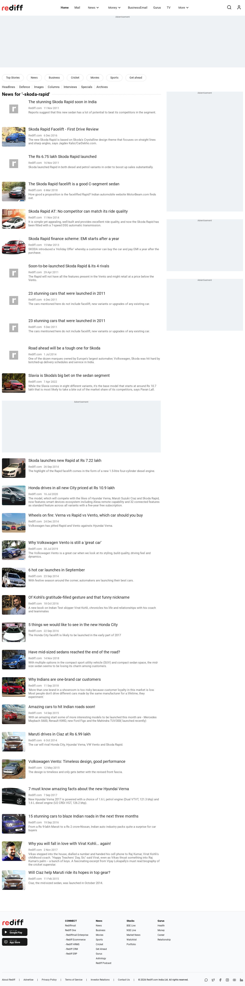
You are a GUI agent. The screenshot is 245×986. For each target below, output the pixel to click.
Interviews (70, 87)
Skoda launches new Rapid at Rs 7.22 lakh (64, 460)
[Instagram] (227, 980)
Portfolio (131, 944)
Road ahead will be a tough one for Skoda (64, 348)
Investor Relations (100, 979)
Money (114, 7)
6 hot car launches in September (56, 570)
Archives (102, 87)
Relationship (164, 939)
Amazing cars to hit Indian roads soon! (61, 707)
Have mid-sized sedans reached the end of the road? (74, 652)
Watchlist (132, 939)
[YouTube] (234, 980)
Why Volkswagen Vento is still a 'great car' (64, 542)
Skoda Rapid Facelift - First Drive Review (63, 129)
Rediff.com (152, 979)
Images (39, 87)
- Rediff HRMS (72, 944)
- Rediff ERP (71, 953)
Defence (24, 87)
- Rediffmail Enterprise (76, 935)
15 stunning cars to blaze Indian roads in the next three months (83, 816)
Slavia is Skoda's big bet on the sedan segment (69, 375)
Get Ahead (101, 949)
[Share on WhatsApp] (206, 980)
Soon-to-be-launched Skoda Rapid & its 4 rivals (68, 266)
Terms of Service (73, 979)
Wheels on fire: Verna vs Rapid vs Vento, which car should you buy (85, 515)
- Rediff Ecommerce (75, 939)
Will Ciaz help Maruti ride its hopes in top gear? (69, 872)
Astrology (101, 958)
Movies (95, 77)
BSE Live (131, 925)
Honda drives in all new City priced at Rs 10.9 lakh (71, 488)
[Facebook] (220, 980)
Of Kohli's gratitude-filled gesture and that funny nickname (79, 597)
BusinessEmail (137, 7)
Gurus (157, 7)
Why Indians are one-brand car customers (64, 679)
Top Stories (13, 77)
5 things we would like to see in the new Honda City (73, 624)
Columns (54, 87)
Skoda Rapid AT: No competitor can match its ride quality (78, 211)
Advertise (28, 979)
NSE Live (131, 930)
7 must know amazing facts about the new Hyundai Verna (78, 789)
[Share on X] (213, 980)
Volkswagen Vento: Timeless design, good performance (76, 761)
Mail (77, 7)
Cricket (75, 77)
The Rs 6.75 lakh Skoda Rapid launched (62, 156)
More (183, 7)
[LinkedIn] (241, 980)
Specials (86, 87)
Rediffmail (70, 925)
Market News (133, 935)
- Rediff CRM (71, 949)
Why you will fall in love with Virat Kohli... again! (69, 843)
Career (161, 935)
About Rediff (8, 979)
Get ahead (136, 77)
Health (161, 925)
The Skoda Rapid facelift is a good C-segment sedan (73, 184)
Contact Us (124, 979)
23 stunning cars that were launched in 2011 (66, 293)
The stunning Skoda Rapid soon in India (62, 102)
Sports (114, 77)
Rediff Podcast (103, 963)
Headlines (8, 87)
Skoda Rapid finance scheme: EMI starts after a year (73, 238)
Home (65, 7)
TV (169, 7)
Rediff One (70, 930)
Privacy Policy (49, 979)
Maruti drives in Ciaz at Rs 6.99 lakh (59, 734)
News (93, 7)
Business (54, 77)
